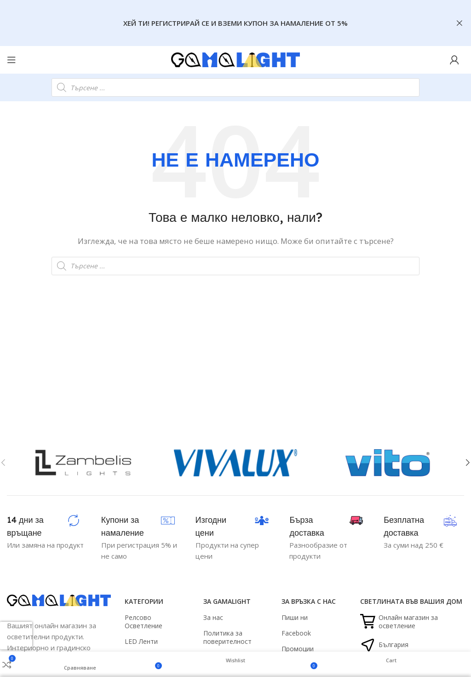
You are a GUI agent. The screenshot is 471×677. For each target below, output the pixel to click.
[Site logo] (235, 59)
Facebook (296, 633)
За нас (213, 617)
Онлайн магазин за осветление (399, 621)
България (384, 645)
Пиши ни (294, 617)
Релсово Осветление (143, 621)
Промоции (297, 648)
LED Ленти (141, 641)
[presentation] (16, 635)
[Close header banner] (459, 23)
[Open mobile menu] (11, 60)
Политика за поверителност (227, 637)
